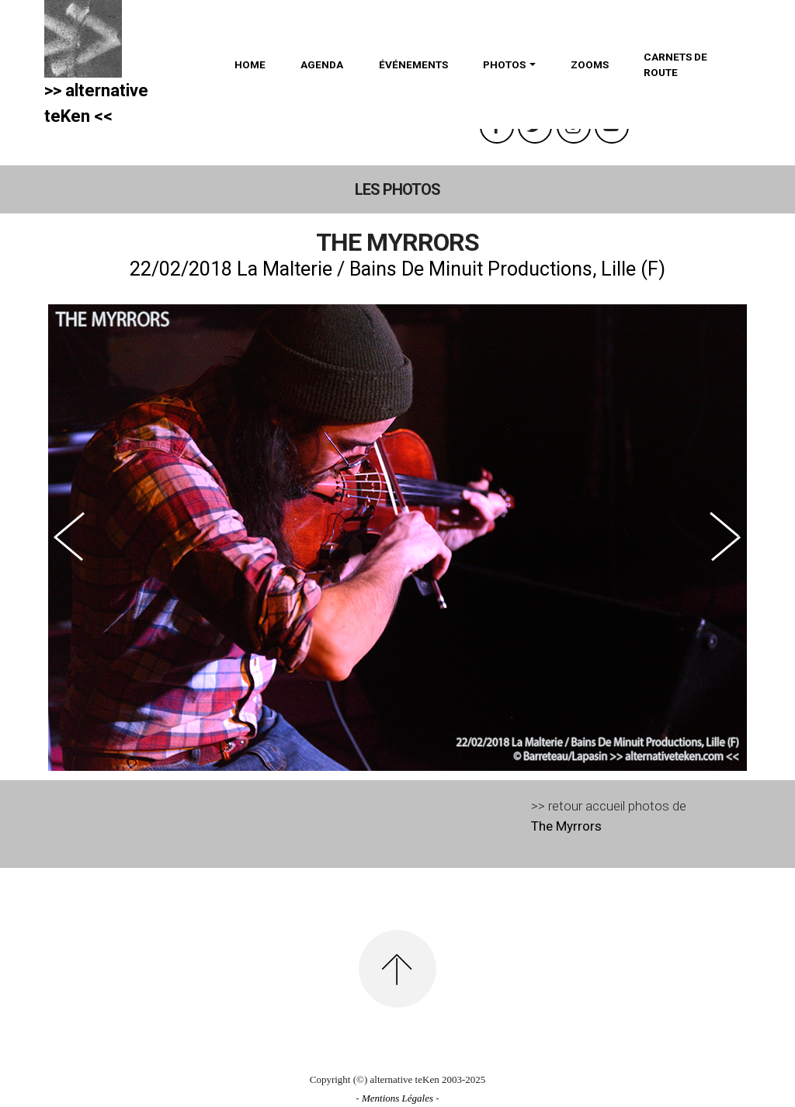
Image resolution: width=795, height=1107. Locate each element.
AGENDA (321, 64)
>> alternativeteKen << (96, 103)
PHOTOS (504, 64)
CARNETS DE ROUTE (675, 64)
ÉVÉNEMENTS (413, 64)
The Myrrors (566, 826)
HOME (250, 64)
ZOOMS (590, 64)
